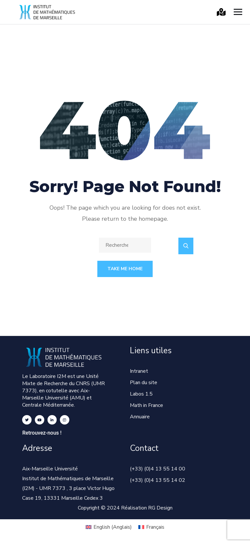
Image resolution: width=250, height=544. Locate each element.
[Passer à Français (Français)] (151, 527)
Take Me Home (125, 269)
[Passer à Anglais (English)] (108, 527)
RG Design (160, 507)
